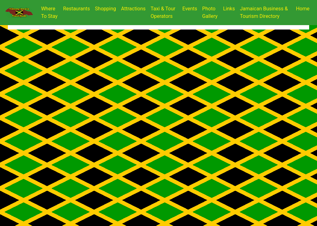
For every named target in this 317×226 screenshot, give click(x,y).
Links (229, 9)
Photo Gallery (210, 12)
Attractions (133, 9)
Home (304, 8)
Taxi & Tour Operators (163, 12)
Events (189, 9)
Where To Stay (49, 12)
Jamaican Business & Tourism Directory (264, 12)
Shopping (105, 9)
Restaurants (76, 9)
